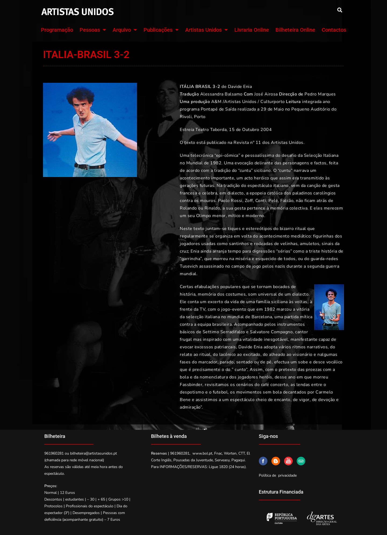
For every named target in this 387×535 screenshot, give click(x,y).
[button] (339, 9)
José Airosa (266, 94)
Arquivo (125, 29)
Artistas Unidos (206, 29)
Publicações (161, 29)
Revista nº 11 (247, 143)
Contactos (334, 30)
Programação (57, 30)
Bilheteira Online (295, 30)
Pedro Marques (320, 94)
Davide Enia (240, 87)
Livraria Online (251, 30)
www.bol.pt (202, 453)
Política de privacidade (278, 475)
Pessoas (93, 29)
